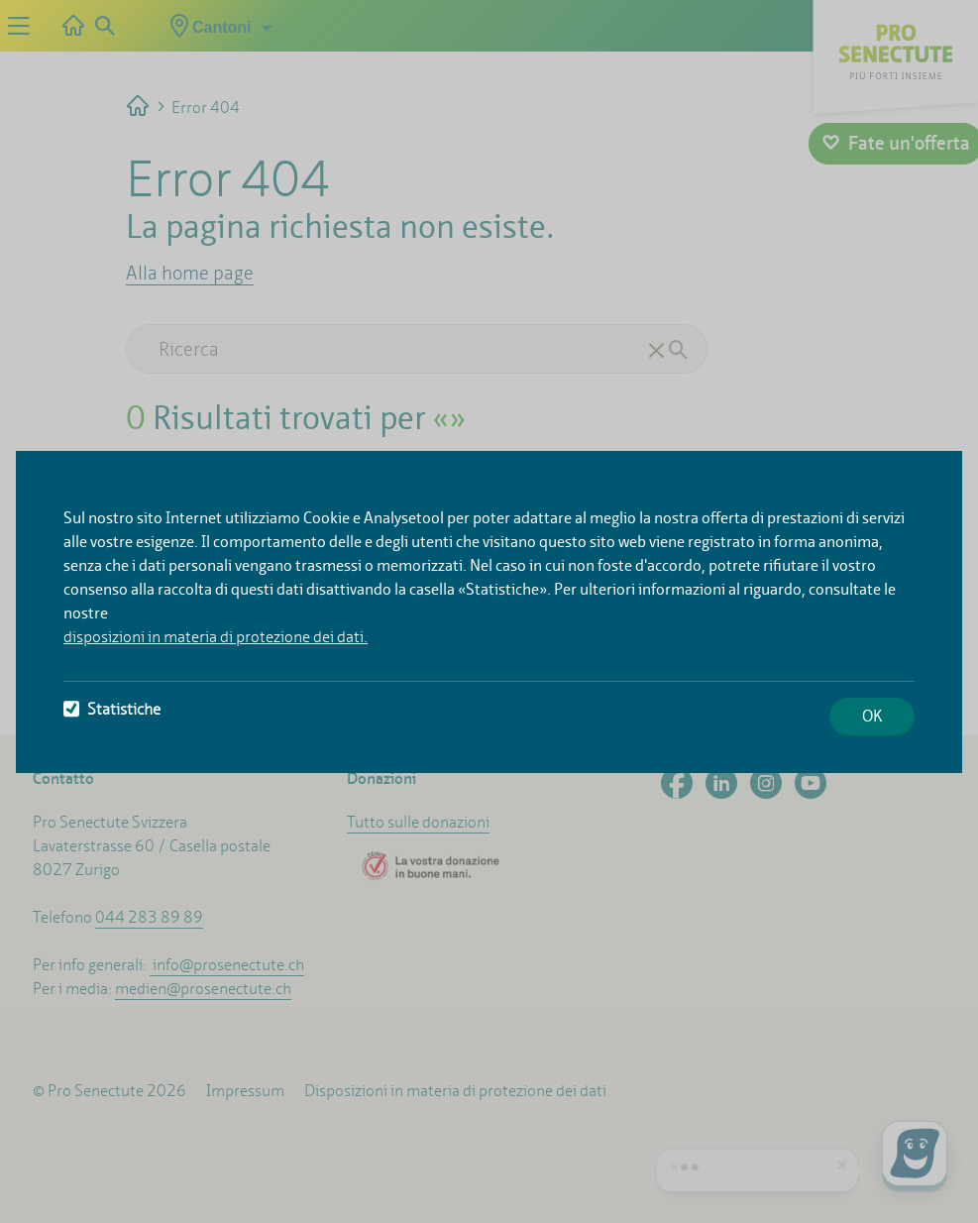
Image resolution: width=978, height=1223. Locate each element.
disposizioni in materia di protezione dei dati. (215, 636)
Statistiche (112, 709)
